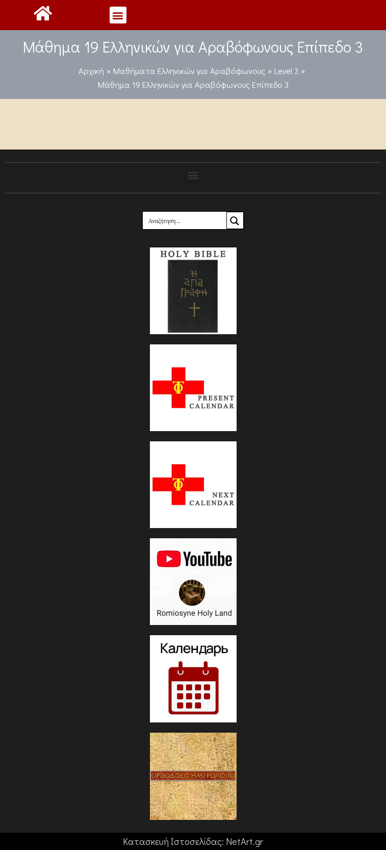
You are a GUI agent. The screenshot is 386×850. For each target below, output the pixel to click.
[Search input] (185, 220)
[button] (118, 15)
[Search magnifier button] (235, 220)
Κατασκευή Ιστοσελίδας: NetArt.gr (193, 841)
